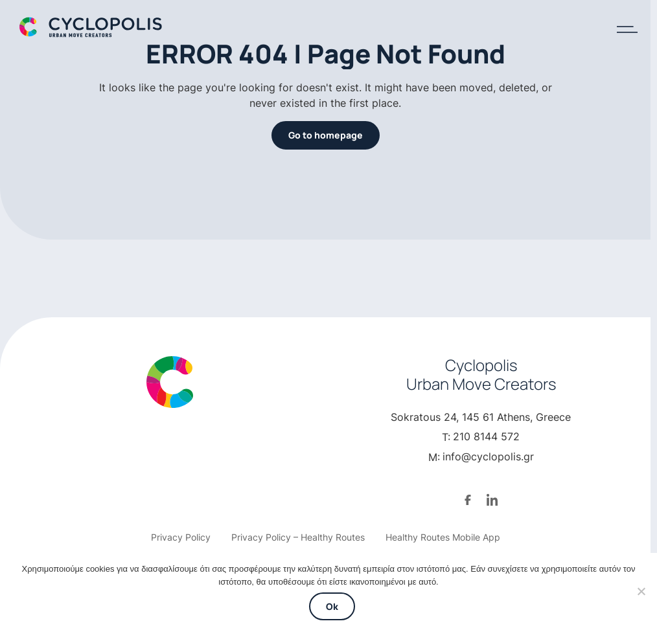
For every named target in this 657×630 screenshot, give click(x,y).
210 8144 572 (486, 436)
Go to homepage (325, 135)
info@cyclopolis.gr (488, 456)
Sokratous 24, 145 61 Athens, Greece (481, 417)
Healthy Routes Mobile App (443, 537)
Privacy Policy (181, 537)
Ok (332, 606)
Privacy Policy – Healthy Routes (298, 537)
